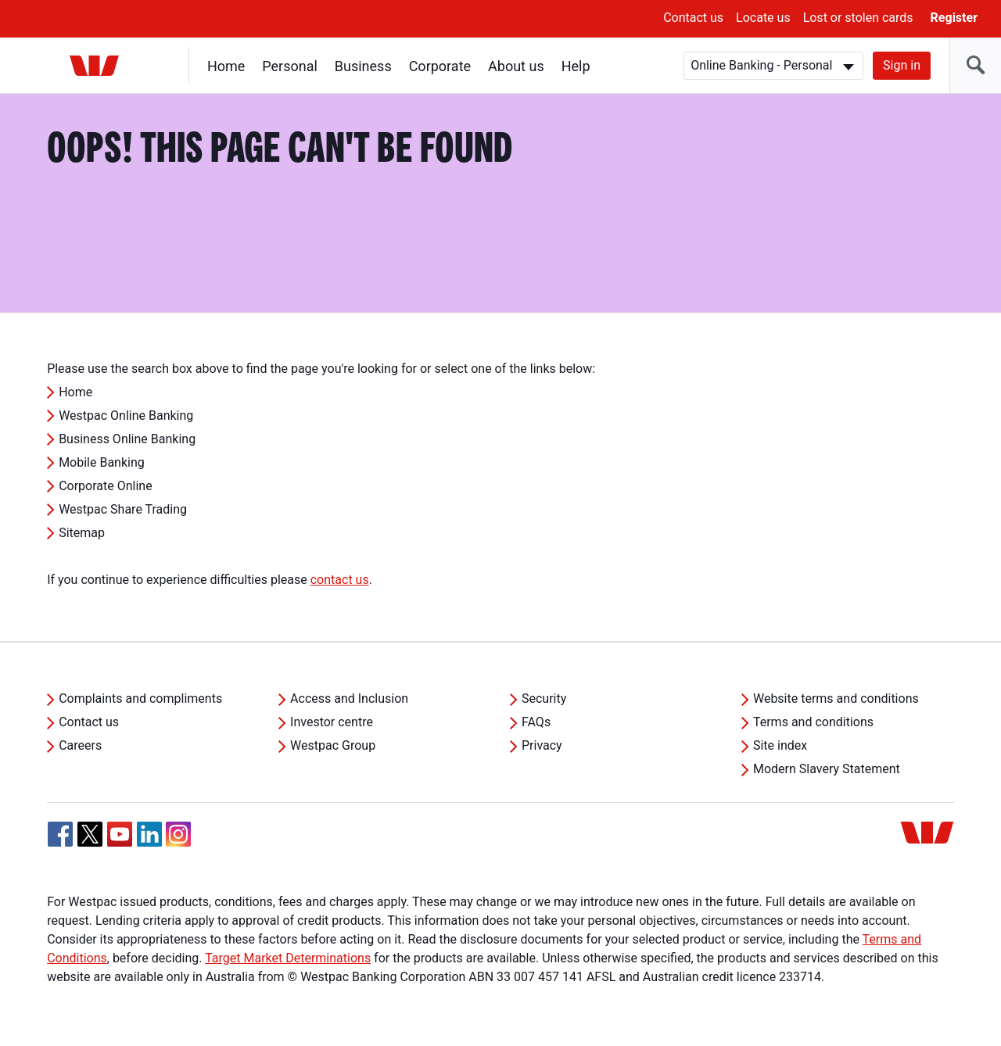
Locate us (763, 17)
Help (575, 66)
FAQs (536, 722)
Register (954, 17)
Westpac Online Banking (126, 415)
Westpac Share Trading (123, 509)
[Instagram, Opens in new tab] (178, 842)
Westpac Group (332, 745)
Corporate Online (105, 485)
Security (544, 698)
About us (516, 66)
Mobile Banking (102, 462)
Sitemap (82, 532)
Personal (290, 66)
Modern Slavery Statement (826, 768)
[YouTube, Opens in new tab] (119, 834)
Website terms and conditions (836, 698)
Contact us (693, 17)
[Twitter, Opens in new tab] (90, 834)
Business (363, 66)
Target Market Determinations (288, 958)
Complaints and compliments (140, 698)
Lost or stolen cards (858, 17)
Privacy (542, 745)
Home (226, 66)
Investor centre (331, 722)
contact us (339, 579)
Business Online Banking (127, 439)
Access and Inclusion (349, 698)
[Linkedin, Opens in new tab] (149, 834)
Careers (80, 745)
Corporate (440, 66)
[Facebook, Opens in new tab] (60, 834)
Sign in (901, 65)
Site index (780, 745)
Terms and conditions (813, 722)
